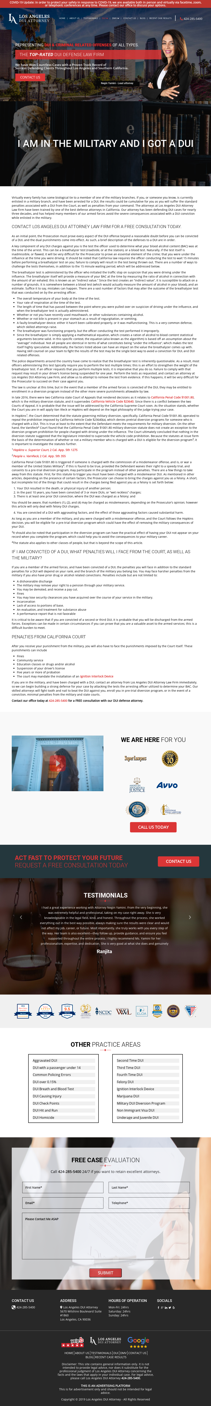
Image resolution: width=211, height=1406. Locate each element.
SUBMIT (105, 1273)
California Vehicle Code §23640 (112, 401)
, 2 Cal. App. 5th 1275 (45, 450)
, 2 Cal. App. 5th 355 (39, 456)
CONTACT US (178, 861)
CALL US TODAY (153, 827)
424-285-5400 (191, 19)
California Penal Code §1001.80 (172, 397)
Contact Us (30, 77)
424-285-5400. (131, 1378)
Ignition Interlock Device (96, 676)
